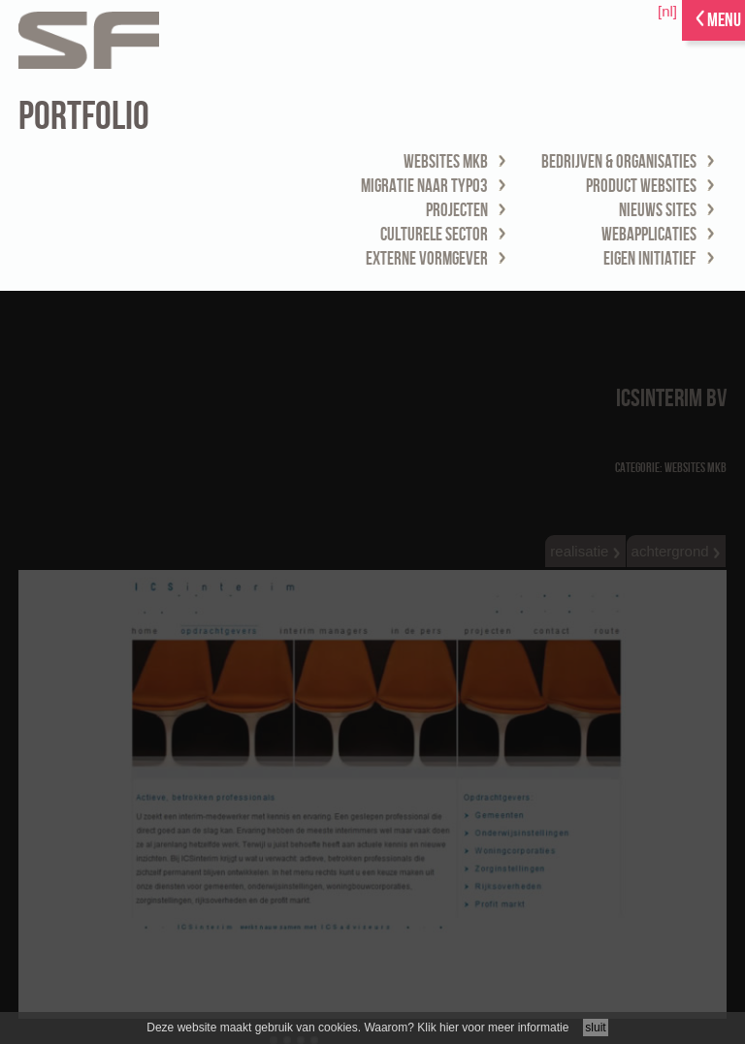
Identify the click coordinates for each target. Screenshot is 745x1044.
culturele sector (434, 235)
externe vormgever (427, 259)
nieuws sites (657, 211)
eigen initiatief (649, 259)
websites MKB (446, 162)
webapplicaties (648, 235)
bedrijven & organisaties (618, 162)
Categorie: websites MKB (671, 467)
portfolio (83, 117)
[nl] (667, 11)
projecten (457, 211)
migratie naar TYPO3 (424, 186)
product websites (641, 186)
